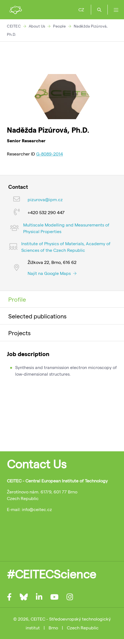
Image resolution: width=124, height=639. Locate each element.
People (59, 26)
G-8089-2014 (49, 153)
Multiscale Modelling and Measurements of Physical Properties (66, 228)
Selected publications (37, 316)
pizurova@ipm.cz (45, 199)
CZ (81, 9)
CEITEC (14, 26)
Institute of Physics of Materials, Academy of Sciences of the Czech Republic (65, 247)
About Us (37, 26)
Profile (17, 299)
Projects (19, 332)
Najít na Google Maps (52, 273)
